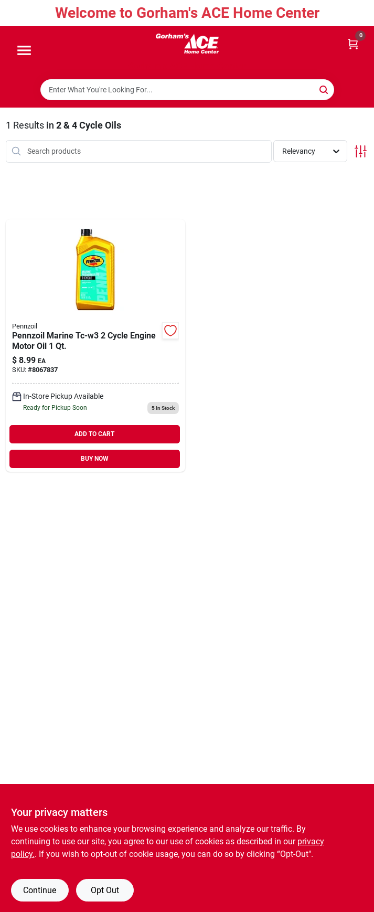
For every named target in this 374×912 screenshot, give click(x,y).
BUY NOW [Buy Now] (95, 458)
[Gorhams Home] (187, 44)
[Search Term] (187, 89)
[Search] (324, 89)
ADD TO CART (94, 434)
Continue (39, 890)
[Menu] (24, 51)
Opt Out (105, 890)
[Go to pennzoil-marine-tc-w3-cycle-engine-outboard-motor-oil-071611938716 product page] (96, 345)
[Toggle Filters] (361, 151)
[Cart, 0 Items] (353, 43)
